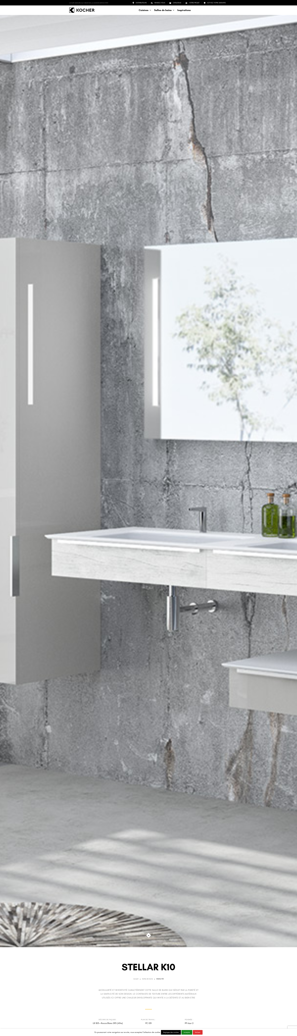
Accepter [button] (187, 1032)
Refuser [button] (197, 1032)
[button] (145, 10)
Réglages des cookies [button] (171, 1032)
